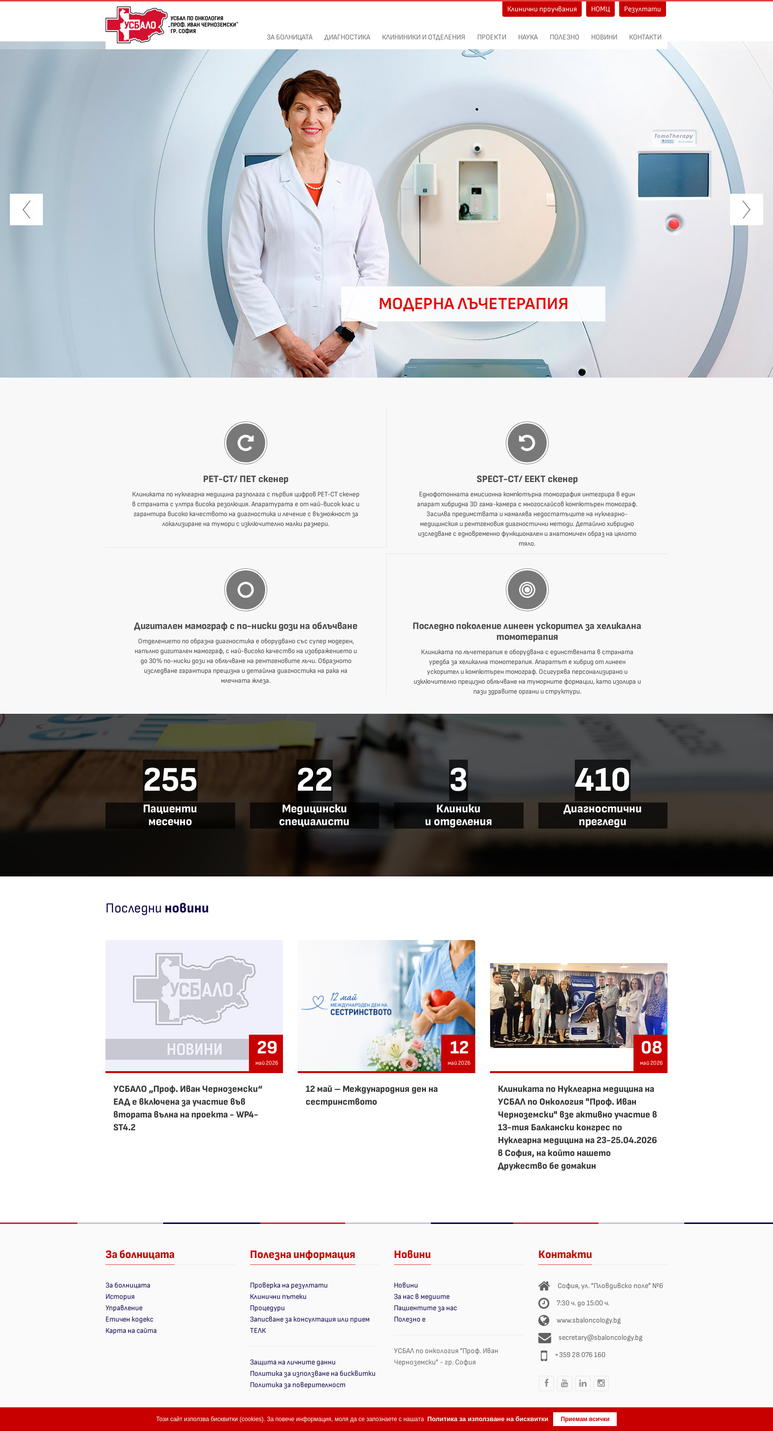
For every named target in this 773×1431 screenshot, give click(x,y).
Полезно (564, 32)
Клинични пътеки (278, 1296)
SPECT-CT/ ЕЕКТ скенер (527, 479)
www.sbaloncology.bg (589, 1320)
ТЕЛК (258, 1330)
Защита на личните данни (293, 1362)
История (120, 1296)
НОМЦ (600, 9)
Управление (123, 1308)
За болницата (290, 32)
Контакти (645, 32)
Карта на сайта (131, 1330)
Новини (604, 32)
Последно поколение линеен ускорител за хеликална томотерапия (527, 631)
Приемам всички (585, 1419)
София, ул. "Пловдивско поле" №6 (610, 1286)
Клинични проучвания (542, 9)
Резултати (642, 9)
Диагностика (347, 32)
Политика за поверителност (298, 1385)
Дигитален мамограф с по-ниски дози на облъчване (245, 626)
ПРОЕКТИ (491, 32)
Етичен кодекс (129, 1319)
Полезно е (409, 1319)
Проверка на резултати (289, 1285)
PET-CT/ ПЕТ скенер (245, 479)
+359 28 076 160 (580, 1355)
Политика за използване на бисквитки (313, 1373)
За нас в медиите (422, 1296)
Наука (528, 32)
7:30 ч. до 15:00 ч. (583, 1303)
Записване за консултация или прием (310, 1319)
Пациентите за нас (425, 1308)
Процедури (267, 1308)
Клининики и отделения (423, 32)
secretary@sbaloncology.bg (600, 1337)
